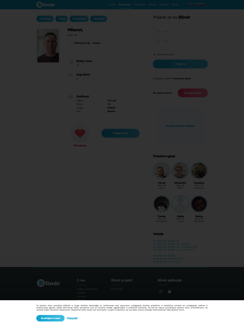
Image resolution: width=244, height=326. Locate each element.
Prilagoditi (72, 318)
